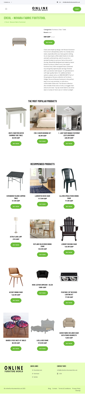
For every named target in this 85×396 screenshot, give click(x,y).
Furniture (55, 29)
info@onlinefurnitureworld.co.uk (71, 2)
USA (60, 2)
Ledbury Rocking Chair (69, 244)
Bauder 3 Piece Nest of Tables (16, 340)
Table (64, 29)
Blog (49, 388)
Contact (54, 388)
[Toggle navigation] (6, 8)
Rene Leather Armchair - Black (42, 285)
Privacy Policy (76, 388)
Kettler (36, 377)
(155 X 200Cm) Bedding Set (42, 133)
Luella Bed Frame (42, 340)
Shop (77, 9)
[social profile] (11, 2)
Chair (60, 29)
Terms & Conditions (64, 388)
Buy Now (49, 42)
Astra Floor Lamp (16, 237)
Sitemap (77, 390)
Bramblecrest (38, 370)
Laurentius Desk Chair (42, 196)
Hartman (36, 374)
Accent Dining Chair (16, 292)
